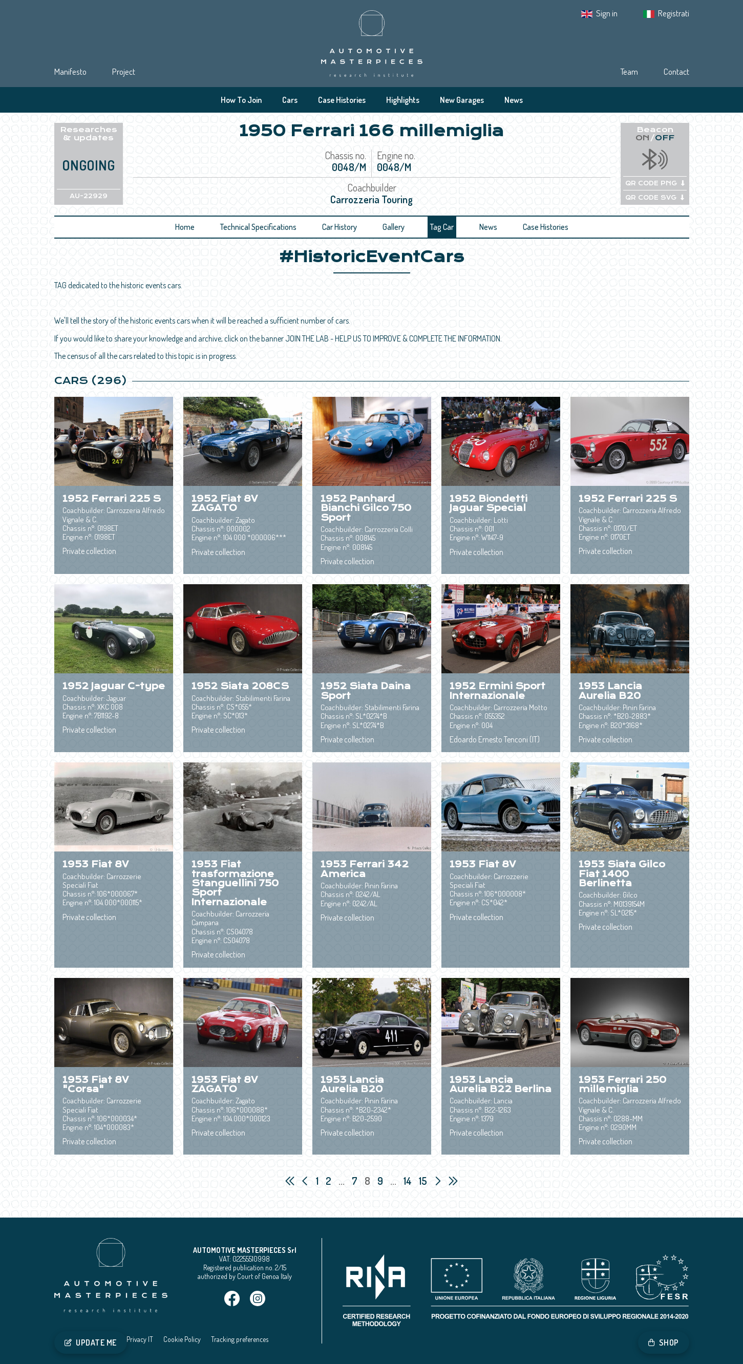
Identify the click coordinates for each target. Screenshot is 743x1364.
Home (185, 227)
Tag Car (442, 227)
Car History (339, 227)
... (341, 1180)
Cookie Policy (182, 1339)
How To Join (241, 100)
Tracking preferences (239, 1339)
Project (123, 71)
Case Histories (342, 100)
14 (409, 1180)
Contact (676, 71)
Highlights (402, 100)
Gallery (394, 227)
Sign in (607, 13)
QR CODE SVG (654, 197)
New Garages (462, 100)
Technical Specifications (258, 227)
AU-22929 (89, 196)
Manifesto (70, 71)
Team (629, 71)
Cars (290, 100)
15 (424, 1180)
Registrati (673, 13)
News (513, 100)
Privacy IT (139, 1339)
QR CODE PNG (655, 183)
